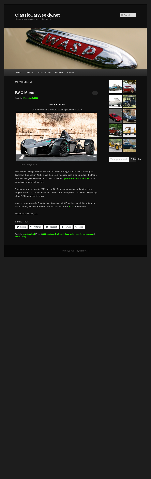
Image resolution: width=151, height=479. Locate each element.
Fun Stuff (59, 72)
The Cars (29, 72)
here (71, 206)
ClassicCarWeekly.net (37, 15)
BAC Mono (24, 93)
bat (61, 234)
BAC (57, 234)
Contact (70, 72)
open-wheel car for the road (76, 178)
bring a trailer (69, 234)
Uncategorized (29, 234)
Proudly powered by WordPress (75, 251)
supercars (90, 234)
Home (18, 72)
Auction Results (44, 72)
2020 (44, 234)
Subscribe (133, 159)
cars (77, 234)
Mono (82, 234)
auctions (50, 234)
